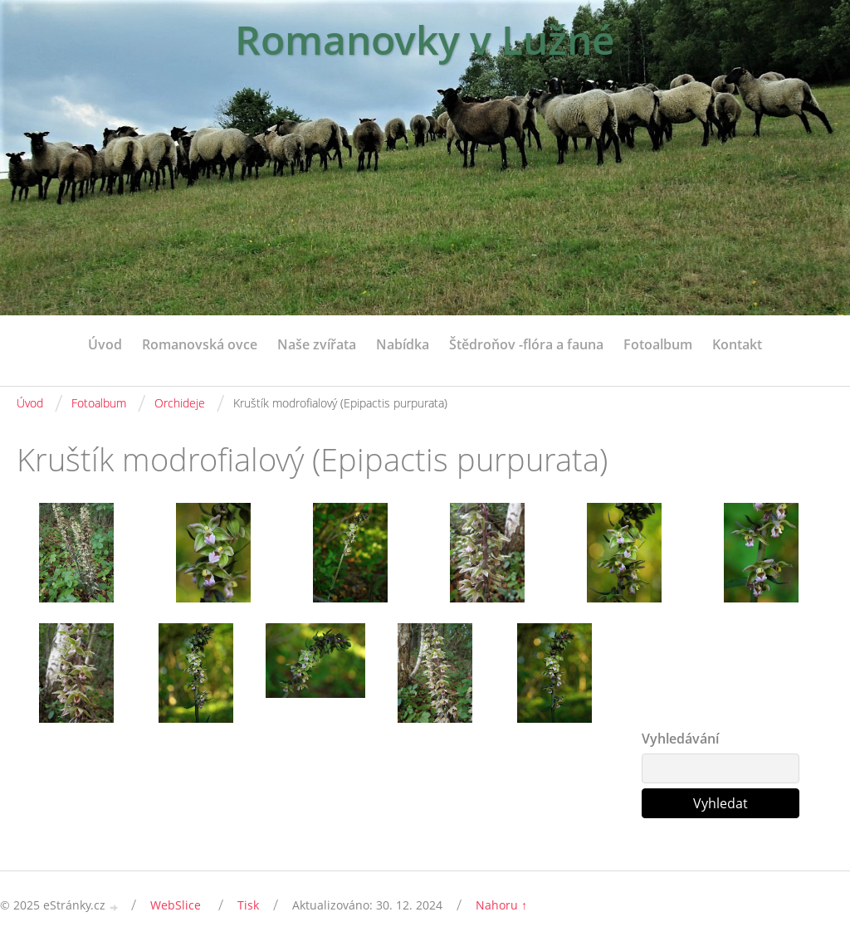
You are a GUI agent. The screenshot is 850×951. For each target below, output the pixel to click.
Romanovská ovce (199, 344)
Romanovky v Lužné (425, 39)
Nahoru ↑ (501, 905)
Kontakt (737, 344)
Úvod (105, 344)
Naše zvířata (316, 344)
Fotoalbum (657, 344)
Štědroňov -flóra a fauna (526, 344)
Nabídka (402, 344)
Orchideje (179, 403)
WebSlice (175, 905)
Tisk (248, 905)
